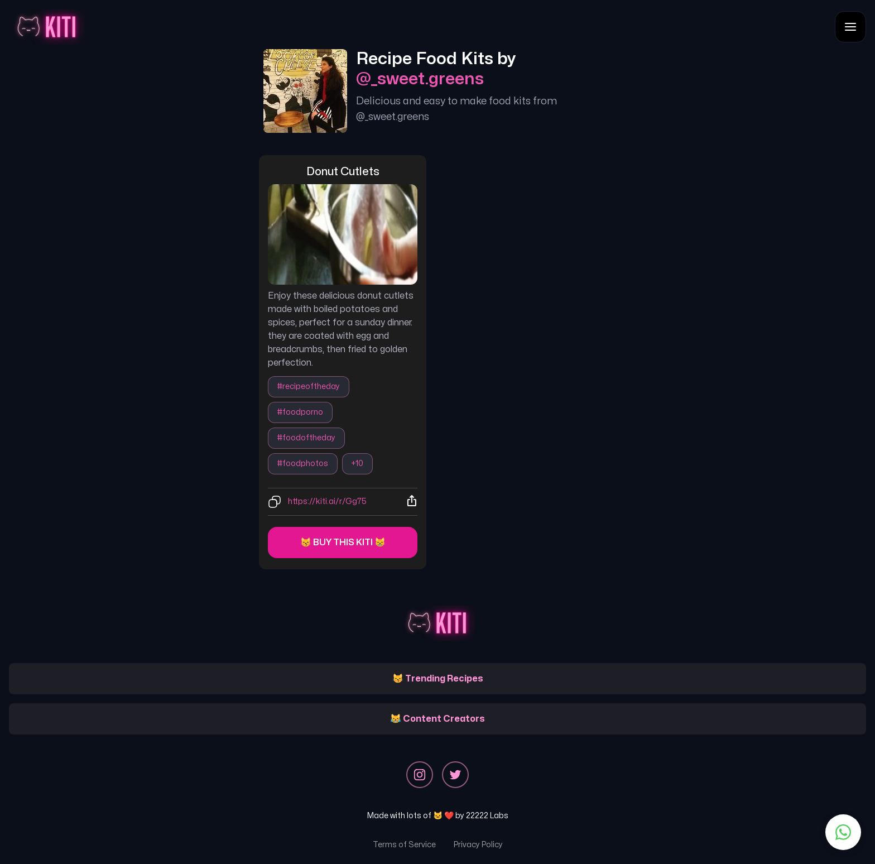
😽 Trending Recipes (437, 678)
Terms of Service (404, 844)
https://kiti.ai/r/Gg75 (327, 501)
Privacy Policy (478, 844)
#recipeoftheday (308, 386)
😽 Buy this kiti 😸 (343, 542)
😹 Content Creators (437, 718)
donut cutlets (342, 171)
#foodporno (300, 412)
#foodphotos (302, 463)
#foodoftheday (306, 437)
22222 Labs (487, 815)
